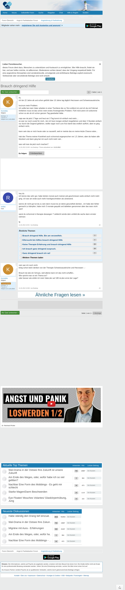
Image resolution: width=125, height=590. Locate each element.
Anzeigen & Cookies (53, 575)
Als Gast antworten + (10, 92)
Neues (14, 13)
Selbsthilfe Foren (27, 13)
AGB (62, 575)
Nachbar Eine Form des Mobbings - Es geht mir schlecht (40, 540)
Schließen (50, 79)
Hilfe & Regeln (72, 13)
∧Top (119, 587)
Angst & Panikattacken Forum (27, 551)
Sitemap (86, 575)
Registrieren (83, 17)
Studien (86, 13)
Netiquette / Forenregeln (74, 575)
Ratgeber (51, 13)
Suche (40, 13)
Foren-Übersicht (7, 551)
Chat (61, 13)
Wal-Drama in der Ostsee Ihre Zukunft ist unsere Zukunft (40, 522)
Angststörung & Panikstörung (51, 551)
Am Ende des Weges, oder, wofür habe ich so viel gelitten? (42, 534)
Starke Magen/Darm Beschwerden (28, 491)
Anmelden (96, 17)
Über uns (24, 575)
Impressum (31, 575)
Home (5, 13)
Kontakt (16, 575)
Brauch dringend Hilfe (18, 86)
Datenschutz (41, 575)
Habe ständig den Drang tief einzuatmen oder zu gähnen (40, 515)
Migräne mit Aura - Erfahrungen (26, 528)
